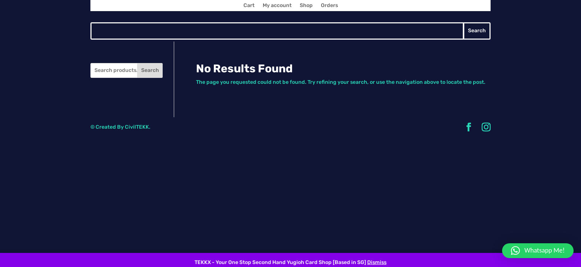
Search (150, 70)
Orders (329, 6)
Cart (249, 6)
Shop (306, 6)
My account (277, 6)
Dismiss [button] (376, 262)
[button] (538, 250)
